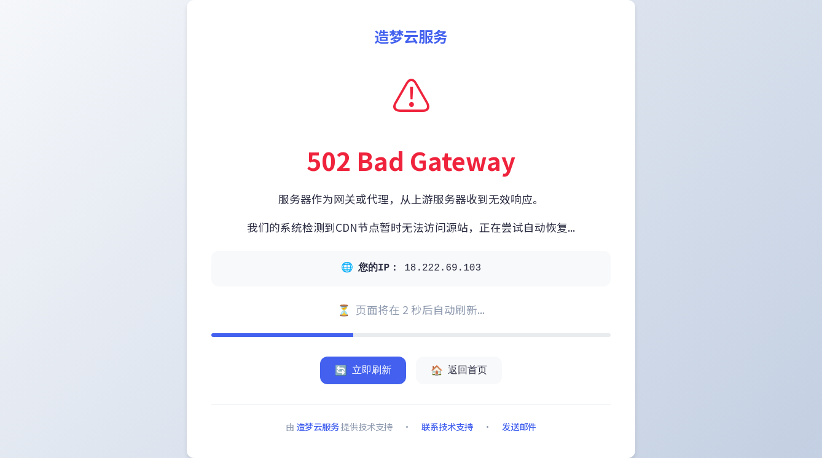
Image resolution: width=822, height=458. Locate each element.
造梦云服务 (317, 426)
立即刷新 (363, 370)
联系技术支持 (447, 426)
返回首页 (459, 370)
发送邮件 (519, 426)
